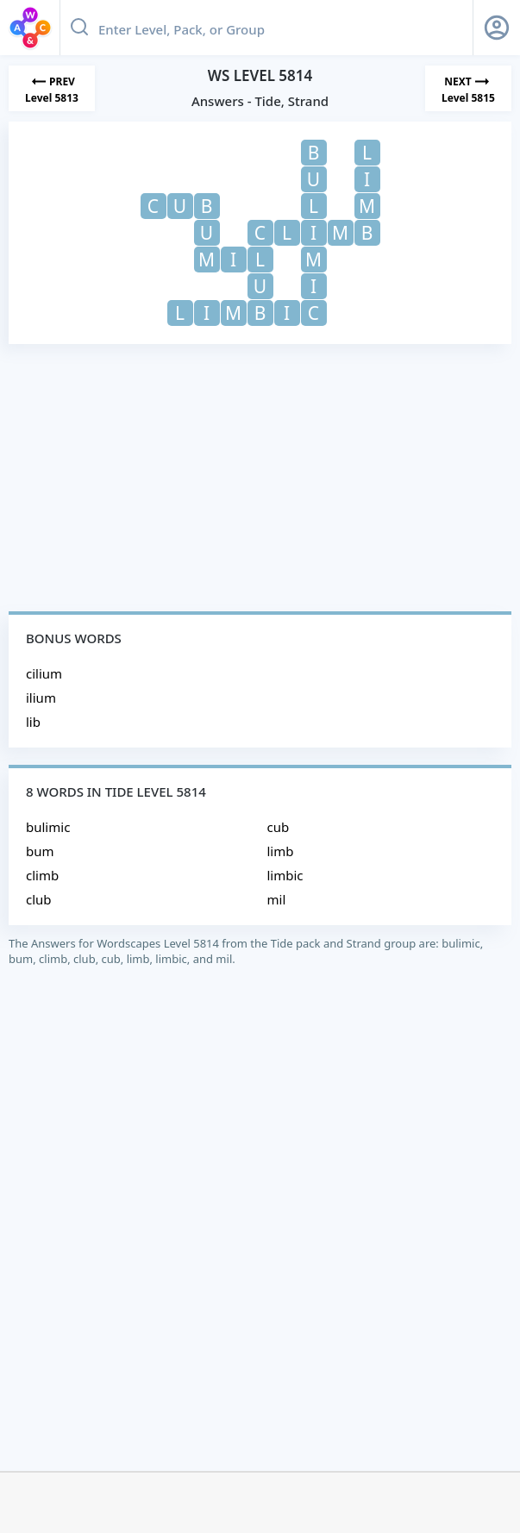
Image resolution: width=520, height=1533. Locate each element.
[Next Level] (468, 88)
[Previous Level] (52, 88)
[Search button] (79, 27)
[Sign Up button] (496, 27)
